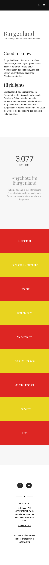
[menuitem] (38, 5)
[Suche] (38, 5)
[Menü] (44, 5)
